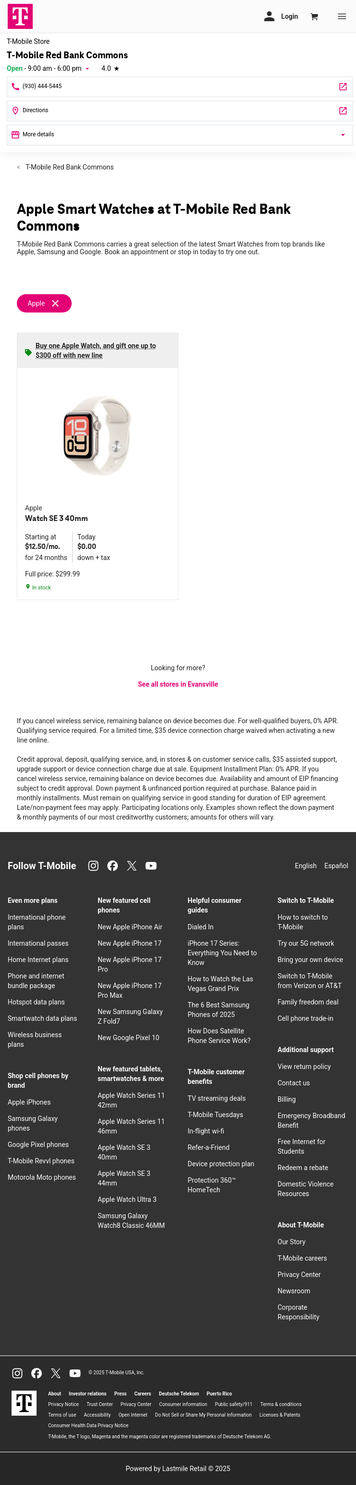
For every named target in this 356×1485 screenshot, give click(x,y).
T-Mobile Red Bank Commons (69, 167)
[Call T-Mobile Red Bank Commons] (180, 87)
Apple (36, 303)
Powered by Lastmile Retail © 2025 (178, 1468)
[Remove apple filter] (48, 303)
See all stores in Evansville (178, 684)
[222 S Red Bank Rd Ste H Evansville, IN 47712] (180, 111)
